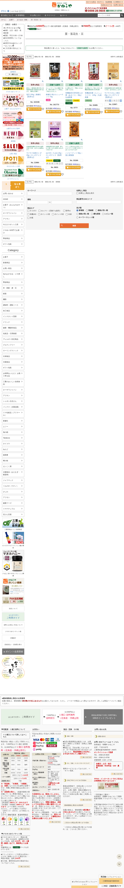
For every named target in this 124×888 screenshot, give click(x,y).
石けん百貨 (7, 514)
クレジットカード (38, 767)
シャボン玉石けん (10, 401)
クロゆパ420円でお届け (11, 231)
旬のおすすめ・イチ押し (11, 275)
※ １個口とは (13, 74)
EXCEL (21, 601)
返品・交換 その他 (71, 729)
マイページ (50, 15)
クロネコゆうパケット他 (11, 834)
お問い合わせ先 (100, 729)
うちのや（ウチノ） (10, 486)
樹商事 (5, 455)
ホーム (3, 20)
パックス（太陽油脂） (11, 407)
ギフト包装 (7, 244)
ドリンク (6, 322)
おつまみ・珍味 (22, 20)
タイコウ (6, 444)
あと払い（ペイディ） (39, 787)
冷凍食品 (6, 356)
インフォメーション (111, 877)
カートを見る (91, 2)
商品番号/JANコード (84, 199)
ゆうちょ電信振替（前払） (38, 773)
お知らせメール (107, 5)
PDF (14, 601)
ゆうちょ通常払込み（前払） (39, 778)
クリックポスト (8, 854)
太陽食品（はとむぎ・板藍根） (11, 473)
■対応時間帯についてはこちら (12, 39)
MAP (114, 750)
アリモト (6, 497)
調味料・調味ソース (10, 305)
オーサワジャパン (10, 213)
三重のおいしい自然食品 (11, 383)
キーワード (31, 191)
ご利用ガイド (118, 2)
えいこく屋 (7, 466)
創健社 (5, 421)
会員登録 (109, 2)
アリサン (6, 219)
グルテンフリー (9, 345)
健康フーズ (7, 503)
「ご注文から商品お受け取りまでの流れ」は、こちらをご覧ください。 (77, 828)
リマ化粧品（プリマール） (11, 414)
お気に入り (35, 15)
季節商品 (6, 238)
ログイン (21, 11)
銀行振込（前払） (35, 783)
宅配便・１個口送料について (13, 729)
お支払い (35, 729)
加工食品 (6, 311)
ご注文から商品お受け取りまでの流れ (76, 822)
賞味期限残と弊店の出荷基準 (73, 805)
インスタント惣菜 (10, 316)
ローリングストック (10, 351)
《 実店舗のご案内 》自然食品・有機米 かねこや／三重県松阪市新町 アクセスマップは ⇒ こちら (108, 798)
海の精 (5, 432)
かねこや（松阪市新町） (48, 796)
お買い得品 (7, 268)
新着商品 (20, 15)
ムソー (5, 426)
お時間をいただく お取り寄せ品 (11, 374)
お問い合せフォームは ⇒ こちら (106, 742)
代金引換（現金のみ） (39, 760)
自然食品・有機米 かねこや (104, 744)
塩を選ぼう (11, 185)
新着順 (58, 57)
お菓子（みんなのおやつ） (11, 206)
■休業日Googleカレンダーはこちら (12, 44)
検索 (122, 15)
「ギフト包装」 (69, 771)
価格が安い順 (38, 57)
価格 (29, 199)
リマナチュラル (9, 509)
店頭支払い (36, 790)
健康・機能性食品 (10, 328)
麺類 (4, 299)
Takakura (6, 438)
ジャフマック (8, 480)
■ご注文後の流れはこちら (12, 49)
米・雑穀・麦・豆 (10, 288)
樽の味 (5, 461)
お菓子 (11, 20)
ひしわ (5, 492)
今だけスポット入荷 (10, 224)
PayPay (35, 769)
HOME (5, 199)
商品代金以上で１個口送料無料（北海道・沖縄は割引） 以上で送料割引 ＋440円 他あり (74, 27)
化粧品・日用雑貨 (10, 333)
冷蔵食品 (6, 362)
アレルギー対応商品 (10, 339)
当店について (7, 15)
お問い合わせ (118, 5)
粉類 (4, 294)
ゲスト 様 (5, 11)
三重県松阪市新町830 (111, 881)
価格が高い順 (49, 57)
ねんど (5, 449)
